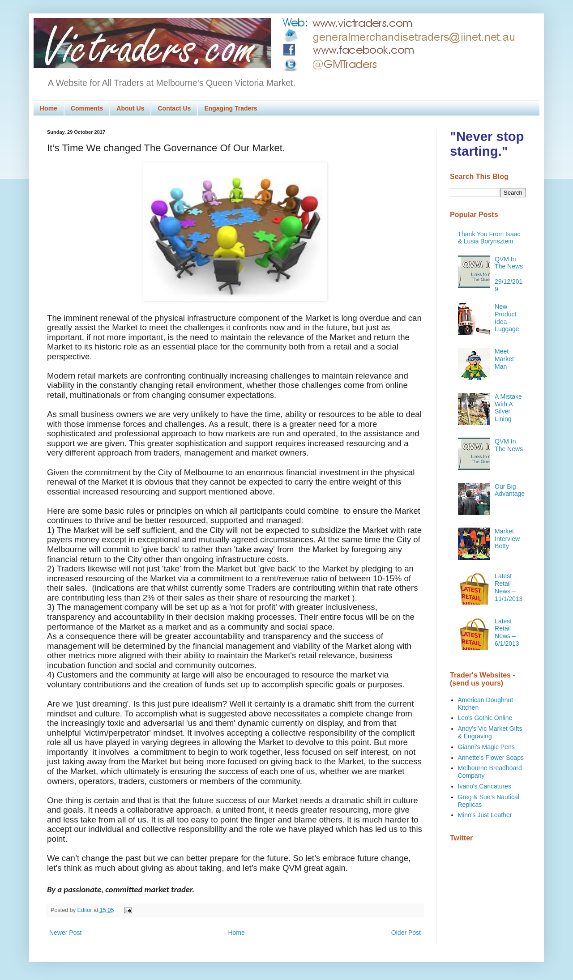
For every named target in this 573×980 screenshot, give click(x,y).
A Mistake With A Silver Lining (508, 407)
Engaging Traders (230, 108)
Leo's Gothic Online (485, 717)
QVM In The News (509, 445)
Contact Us (174, 108)
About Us (130, 108)
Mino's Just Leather (485, 814)
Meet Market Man (504, 359)
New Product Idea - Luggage (507, 317)
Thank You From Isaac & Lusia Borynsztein (489, 237)
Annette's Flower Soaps (491, 757)
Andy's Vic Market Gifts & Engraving (490, 732)
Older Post (406, 932)
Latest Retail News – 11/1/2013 (508, 587)
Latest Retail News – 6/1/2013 (507, 632)
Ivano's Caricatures (484, 786)
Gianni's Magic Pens (486, 746)
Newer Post (65, 932)
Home (48, 108)
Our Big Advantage (510, 490)
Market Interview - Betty (509, 539)
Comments (87, 108)
